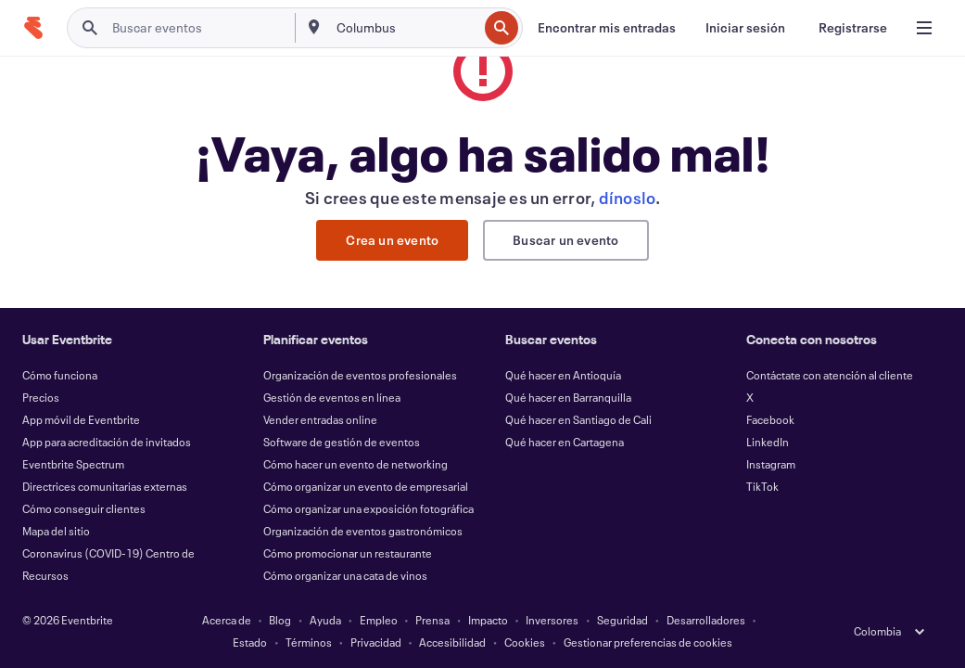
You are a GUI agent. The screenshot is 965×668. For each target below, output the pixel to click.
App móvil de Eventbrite (81, 419)
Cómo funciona (59, 374)
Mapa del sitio (56, 530)
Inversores (552, 619)
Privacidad (375, 642)
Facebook (770, 419)
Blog (280, 619)
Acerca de (226, 619)
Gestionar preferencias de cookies (648, 642)
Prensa (432, 619)
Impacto (488, 619)
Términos (309, 642)
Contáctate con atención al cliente (829, 374)
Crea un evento (392, 240)
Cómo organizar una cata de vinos (345, 575)
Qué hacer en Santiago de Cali (578, 419)
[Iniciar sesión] (745, 27)
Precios (40, 397)
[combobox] (405, 27)
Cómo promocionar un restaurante (347, 553)
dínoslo (627, 197)
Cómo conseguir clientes (84, 508)
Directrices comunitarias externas (104, 486)
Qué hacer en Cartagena (564, 441)
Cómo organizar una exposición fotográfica (368, 508)
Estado (250, 642)
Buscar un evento (565, 240)
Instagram (770, 463)
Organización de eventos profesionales (360, 374)
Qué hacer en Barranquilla (568, 397)
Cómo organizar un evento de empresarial (365, 486)
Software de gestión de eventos (341, 441)
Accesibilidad (452, 642)
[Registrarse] (853, 27)
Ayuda (325, 619)
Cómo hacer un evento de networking (355, 463)
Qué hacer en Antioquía (563, 374)
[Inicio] (33, 28)
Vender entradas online (320, 419)
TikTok (762, 486)
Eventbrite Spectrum (73, 463)
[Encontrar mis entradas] (607, 27)
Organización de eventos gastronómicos (363, 530)
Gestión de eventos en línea (331, 397)
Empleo (379, 619)
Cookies (524, 642)
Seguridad (622, 619)
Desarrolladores (706, 619)
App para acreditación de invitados (106, 441)
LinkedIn (767, 441)
